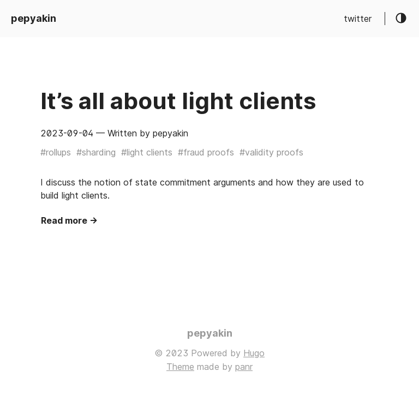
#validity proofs (271, 152)
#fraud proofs (206, 152)
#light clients (146, 152)
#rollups (55, 152)
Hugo (254, 353)
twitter (358, 18)
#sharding (96, 152)
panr (244, 366)
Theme (180, 366)
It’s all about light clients (178, 101)
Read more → (69, 220)
